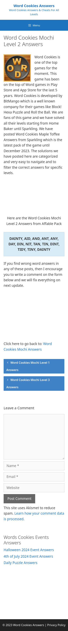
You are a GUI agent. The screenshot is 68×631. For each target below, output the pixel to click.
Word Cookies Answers (33, 5)
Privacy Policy (56, 625)
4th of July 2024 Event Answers (28, 556)
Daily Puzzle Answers (20, 562)
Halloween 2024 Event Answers (29, 549)
